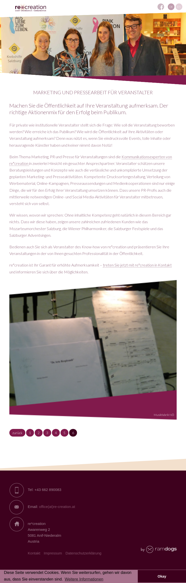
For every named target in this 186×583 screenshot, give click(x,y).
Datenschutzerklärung (83, 553)
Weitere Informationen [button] (84, 579)
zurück (17, 433)
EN (179, 6)
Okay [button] (161, 576)
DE (171, 6)
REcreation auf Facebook (160, 6)
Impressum (53, 553)
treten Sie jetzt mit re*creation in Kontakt (137, 265)
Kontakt (34, 553)
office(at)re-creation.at (57, 506)
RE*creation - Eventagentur (30, 7)
